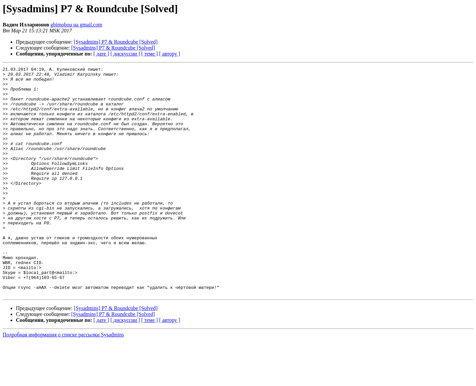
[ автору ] (169, 54)
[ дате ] (101, 54)
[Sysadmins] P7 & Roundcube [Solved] (115, 42)
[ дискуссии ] (125, 54)
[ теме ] (149, 54)
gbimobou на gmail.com (76, 24)
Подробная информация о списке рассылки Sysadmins (63, 380)
